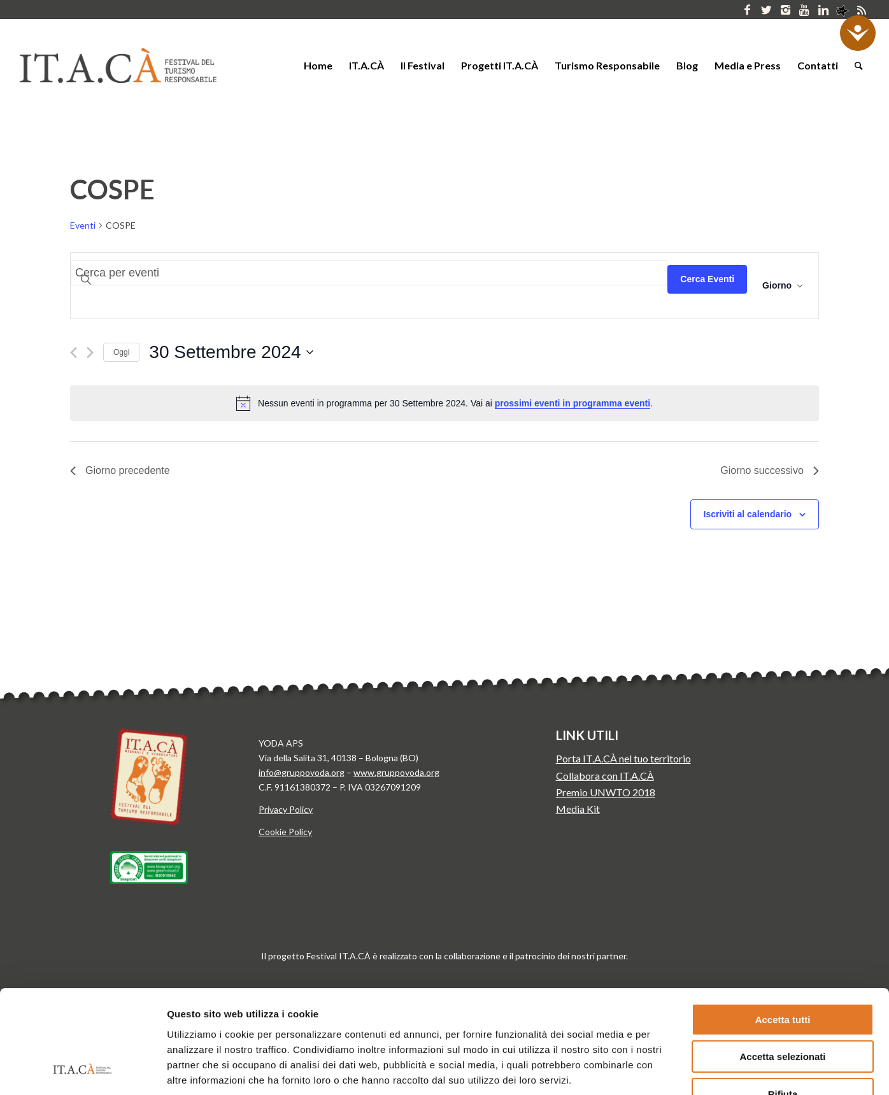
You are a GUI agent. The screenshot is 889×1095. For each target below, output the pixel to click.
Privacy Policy (286, 809)
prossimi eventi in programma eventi (572, 403)
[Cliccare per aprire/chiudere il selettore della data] (231, 352)
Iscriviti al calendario (748, 514)
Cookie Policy (285, 831)
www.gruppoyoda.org (396, 772)
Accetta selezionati (782, 964)
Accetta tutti (783, 926)
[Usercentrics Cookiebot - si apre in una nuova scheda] (82, 1070)
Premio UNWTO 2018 (605, 792)
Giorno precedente (120, 470)
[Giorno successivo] (90, 353)
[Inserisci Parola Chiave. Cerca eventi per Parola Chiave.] (369, 273)
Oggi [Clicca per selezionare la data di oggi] (121, 352)
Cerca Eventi (707, 279)
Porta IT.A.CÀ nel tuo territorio (623, 758)
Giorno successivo (769, 470)
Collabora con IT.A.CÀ (605, 775)
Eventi (83, 225)
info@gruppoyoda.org (302, 772)
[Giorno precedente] (73, 353)
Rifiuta (783, 1001)
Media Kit (578, 809)
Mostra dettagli (667, 1069)
